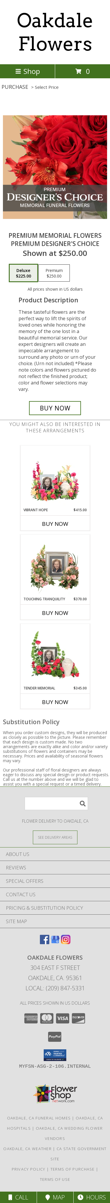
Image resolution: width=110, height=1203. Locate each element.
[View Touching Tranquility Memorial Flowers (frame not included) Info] (55, 565)
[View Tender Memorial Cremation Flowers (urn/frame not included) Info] (55, 654)
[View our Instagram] (65, 942)
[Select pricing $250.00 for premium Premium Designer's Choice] (54, 273)
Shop (27, 71)
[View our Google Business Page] (55, 942)
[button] (55, 1055)
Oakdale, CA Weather (27, 1148)
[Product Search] (56, 803)
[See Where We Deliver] (55, 837)
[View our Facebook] (44, 942)
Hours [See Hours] (91, 1197)
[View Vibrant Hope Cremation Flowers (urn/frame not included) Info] (55, 476)
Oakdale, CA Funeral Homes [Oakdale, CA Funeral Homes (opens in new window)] (39, 1118)
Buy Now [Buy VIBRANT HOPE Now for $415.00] (55, 524)
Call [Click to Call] (18, 1197)
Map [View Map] (55, 1197)
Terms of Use (55, 1179)
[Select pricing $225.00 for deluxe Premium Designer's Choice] (23, 273)
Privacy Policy (28, 1169)
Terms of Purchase (72, 1169)
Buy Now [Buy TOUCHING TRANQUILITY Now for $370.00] (55, 613)
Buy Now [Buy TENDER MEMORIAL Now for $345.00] (55, 702)
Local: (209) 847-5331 (55, 988)
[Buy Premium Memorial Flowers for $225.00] (55, 408)
